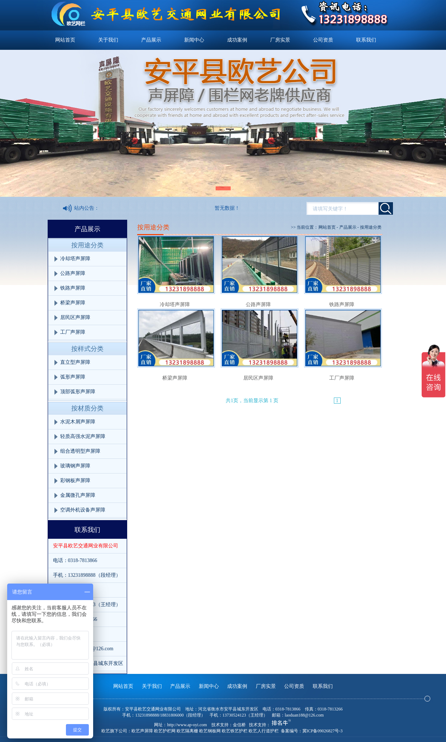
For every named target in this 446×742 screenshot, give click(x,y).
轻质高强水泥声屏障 (82, 436)
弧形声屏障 (72, 377)
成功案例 (237, 40)
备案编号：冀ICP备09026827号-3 (312, 730)
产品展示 (151, 40)
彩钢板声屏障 (75, 480)
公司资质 (323, 40)
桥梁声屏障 (72, 302)
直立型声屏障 (75, 362)
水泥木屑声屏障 (77, 421)
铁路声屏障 (72, 288)
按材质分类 (87, 408)
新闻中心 (194, 40)
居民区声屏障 (75, 317)
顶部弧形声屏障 (77, 391)
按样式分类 (87, 348)
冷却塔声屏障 (75, 258)
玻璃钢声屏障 (75, 465)
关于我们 (108, 40)
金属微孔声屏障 (77, 495)
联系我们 (366, 40)
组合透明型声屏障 (80, 451)
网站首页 (65, 40)
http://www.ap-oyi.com (187, 724)
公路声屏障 (72, 273)
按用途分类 (87, 245)
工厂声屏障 (72, 332)
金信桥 (239, 724)
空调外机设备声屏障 (82, 510)
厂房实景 (280, 40)
